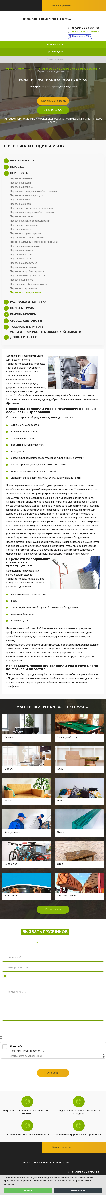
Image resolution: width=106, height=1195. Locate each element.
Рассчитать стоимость (53, 101)
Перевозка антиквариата (25, 246)
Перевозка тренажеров (24, 225)
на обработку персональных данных (43, 1033)
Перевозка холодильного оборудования (33, 191)
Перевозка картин (21, 255)
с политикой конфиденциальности (46, 1038)
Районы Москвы (23, 314)
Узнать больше (78, 1190)
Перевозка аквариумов (23, 263)
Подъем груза (22, 308)
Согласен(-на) (35, 1033)
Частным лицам (55, 45)
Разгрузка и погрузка (28, 302)
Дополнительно (23, 337)
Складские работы (26, 321)
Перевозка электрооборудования (30, 221)
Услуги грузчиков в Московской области (45, 332)
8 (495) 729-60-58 (85, 28)
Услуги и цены (26, 69)
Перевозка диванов (21, 280)
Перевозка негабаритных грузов (29, 284)
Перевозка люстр (20, 204)
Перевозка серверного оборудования (32, 212)
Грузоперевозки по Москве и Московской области (67, 69)
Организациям (55, 52)
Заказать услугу (53, 110)
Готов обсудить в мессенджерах (24, 1029)
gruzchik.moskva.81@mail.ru (86, 32)
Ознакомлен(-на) (35, 1038)
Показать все (53, 910)
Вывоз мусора (22, 161)
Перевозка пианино (21, 187)
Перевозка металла (21, 216)
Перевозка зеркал (20, 259)
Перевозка (19, 173)
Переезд (17, 167)
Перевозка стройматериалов (27, 271)
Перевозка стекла (20, 229)
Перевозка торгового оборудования (31, 208)
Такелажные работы (27, 327)
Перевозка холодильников (25, 292)
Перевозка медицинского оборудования (34, 242)
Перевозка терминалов (23, 288)
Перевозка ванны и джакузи (26, 195)
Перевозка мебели (21, 179)
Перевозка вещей (20, 183)
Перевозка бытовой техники (27, 238)
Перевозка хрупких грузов (25, 233)
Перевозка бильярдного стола (28, 276)
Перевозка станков (21, 250)
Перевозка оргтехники (23, 267)
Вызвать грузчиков (61, 6)
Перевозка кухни (20, 200)
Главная (9, 69)
